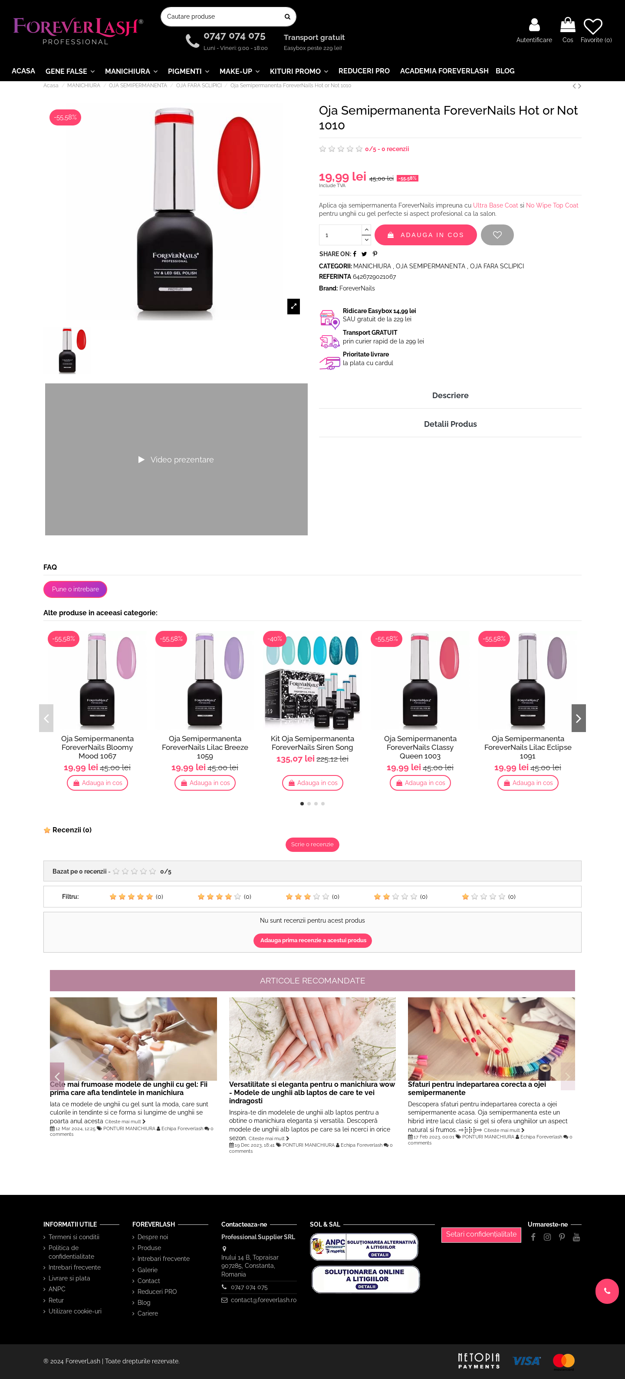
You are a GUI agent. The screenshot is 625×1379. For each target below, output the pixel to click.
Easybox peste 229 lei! (313, 48)
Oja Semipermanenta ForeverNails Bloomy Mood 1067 (97, 747)
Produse (149, 1247)
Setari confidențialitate (481, 1234)
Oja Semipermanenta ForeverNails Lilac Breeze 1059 (205, 747)
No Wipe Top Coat (552, 205)
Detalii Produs (450, 424)
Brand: (328, 288)
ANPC (57, 1289)
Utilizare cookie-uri (75, 1311)
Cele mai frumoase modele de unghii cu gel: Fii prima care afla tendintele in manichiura (128, 1088)
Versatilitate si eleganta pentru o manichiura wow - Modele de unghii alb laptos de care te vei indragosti (312, 1092)
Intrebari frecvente (75, 1267)
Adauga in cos (425, 234)
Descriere (450, 395)
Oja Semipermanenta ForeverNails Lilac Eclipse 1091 (528, 747)
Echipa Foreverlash (182, 1128)
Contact (149, 1280)
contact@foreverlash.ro (263, 1300)
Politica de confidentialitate (71, 1252)
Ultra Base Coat (495, 205)
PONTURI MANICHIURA (129, 1128)
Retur (56, 1300)
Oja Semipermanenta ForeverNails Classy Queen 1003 (420, 747)
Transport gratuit (315, 37)
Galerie (148, 1270)
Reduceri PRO (157, 1291)
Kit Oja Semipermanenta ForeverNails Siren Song (312, 743)
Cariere (148, 1313)
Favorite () (596, 30)
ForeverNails (357, 288)
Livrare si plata (69, 1278)
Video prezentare (176, 459)
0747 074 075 (236, 35)
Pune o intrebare (75, 589)
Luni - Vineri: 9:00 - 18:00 (236, 48)
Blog (144, 1302)
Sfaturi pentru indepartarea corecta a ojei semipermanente (477, 1088)
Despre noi (153, 1237)
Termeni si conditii (74, 1237)
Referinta (335, 276)
